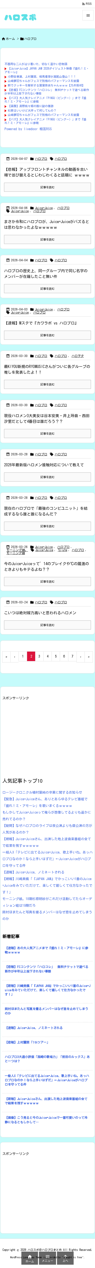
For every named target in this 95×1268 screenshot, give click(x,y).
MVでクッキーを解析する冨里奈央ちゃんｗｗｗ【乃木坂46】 (46, 85)
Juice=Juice (44, 208)
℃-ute (62, 550)
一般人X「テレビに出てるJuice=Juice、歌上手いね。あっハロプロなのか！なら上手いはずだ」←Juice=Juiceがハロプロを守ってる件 (47, 859)
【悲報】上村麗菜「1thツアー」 (27, 1042)
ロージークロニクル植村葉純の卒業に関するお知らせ (42, 792)
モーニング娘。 (17, 550)
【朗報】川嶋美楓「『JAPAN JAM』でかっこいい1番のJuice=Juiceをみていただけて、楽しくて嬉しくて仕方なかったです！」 (47, 885)
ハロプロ (41, 158)
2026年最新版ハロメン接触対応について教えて (44, 465)
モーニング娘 (15, 553)
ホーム (10, 38)
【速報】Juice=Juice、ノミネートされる (33, 872)
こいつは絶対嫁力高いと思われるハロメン (40, 613)
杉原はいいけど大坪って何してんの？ (32, 110)
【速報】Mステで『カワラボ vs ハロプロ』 (41, 323)
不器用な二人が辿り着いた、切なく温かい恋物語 (36, 63)
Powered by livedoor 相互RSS (28, 129)
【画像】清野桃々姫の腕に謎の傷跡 (30, 106)
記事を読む (47, 187)
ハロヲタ (77, 356)
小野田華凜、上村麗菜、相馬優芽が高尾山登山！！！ (42, 76)
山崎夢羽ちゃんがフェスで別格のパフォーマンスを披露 (43, 80)
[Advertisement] (42, 734)
